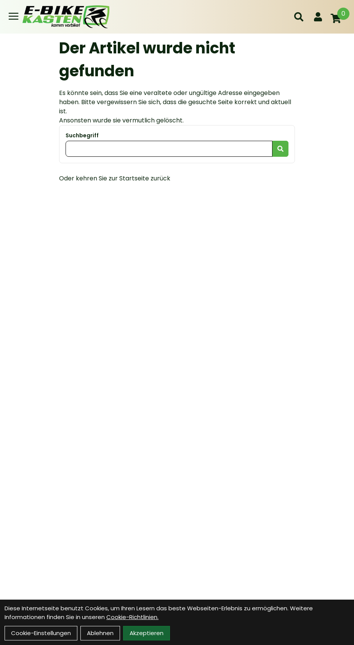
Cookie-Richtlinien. (132, 617)
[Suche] (299, 17)
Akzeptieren (146, 633)
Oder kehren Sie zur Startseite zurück (114, 178)
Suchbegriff (82, 135)
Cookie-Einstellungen (41, 633)
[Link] (13, 16)
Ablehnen (100, 633)
